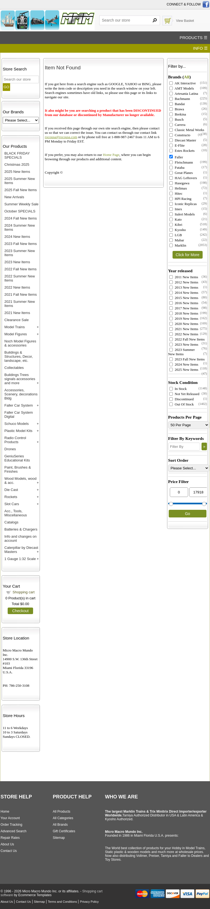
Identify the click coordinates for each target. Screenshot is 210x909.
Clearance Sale (16, 320)
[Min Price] (179, 492)
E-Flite (177, 145)
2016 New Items (183, 303)
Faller (176, 157)
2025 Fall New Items (20, 190)
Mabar (176, 240)
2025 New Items (17, 172)
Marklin (177, 245)
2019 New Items (183, 318)
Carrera (177, 125)
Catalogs (11, 522)
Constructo (179, 135)
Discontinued (181, 399)
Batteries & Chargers (20, 529)
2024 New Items (17, 237)
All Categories (63, 818)
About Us (7, 844)
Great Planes (181, 173)
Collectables (14, 368)
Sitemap (59, 838)
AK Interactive (182, 83)
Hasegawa (179, 183)
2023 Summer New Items (181, 352)
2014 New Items (183, 293)
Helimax (178, 188)
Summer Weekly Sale (21, 204)
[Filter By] (184, 447)
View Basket (185, 21)
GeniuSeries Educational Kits (17, 458)
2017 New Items (183, 308)
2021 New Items (17, 313)
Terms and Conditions (62, 901)
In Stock (178, 389)
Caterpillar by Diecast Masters (21, 550)
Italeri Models (182, 214)
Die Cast (11, 490)
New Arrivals (14, 197)
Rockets (10, 497)
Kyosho (177, 230)
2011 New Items (183, 277)
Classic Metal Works (186, 130)
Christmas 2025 (16, 164)
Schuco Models (16, 424)
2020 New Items (183, 324)
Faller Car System (18, 405)
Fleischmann (181, 162)
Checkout (20, 611)
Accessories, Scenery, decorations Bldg (20, 394)
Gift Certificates (64, 831)
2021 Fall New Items (20, 294)
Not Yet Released (184, 394)
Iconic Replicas (183, 204)
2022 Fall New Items (187, 339)
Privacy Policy (89, 901)
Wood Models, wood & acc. (20, 480)
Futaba (177, 167)
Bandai (177, 104)
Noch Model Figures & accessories (20, 343)
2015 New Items (183, 298)
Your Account (10, 818)
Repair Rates (10, 838)
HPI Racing (180, 199)
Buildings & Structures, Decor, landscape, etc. (18, 356)
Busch (176, 119)
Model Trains (14, 327)
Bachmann (179, 99)
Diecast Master (182, 140)
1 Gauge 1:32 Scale (20, 559)
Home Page (111, 155)
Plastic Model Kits (18, 431)
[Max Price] (198, 492)
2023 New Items (17, 262)
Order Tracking (11, 825)
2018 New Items (183, 313)
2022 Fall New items (20, 269)
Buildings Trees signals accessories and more (19, 379)
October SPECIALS (19, 211)
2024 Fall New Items (20, 218)
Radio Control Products (15, 440)
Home (5, 811)
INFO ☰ (200, 48)
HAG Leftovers (183, 178)
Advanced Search (14, 831)
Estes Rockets (182, 151)
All (186, 77)
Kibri (175, 225)
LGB (175, 235)
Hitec (175, 193)
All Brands (60, 825)
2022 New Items (17, 287)
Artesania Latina (183, 93)
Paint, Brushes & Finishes (17, 469)
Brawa (176, 109)
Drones (10, 449)
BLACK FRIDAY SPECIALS (17, 155)
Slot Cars (11, 504)
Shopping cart (23, 592)
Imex (175, 209)
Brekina (177, 114)
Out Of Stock (181, 404)
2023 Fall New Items (20, 244)
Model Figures (15, 334)
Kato (175, 219)
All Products (61, 811)
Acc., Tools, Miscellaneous (15, 513)
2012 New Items (183, 282)
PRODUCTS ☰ (193, 37)
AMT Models (181, 88)
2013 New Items (183, 287)
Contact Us (9, 851)
